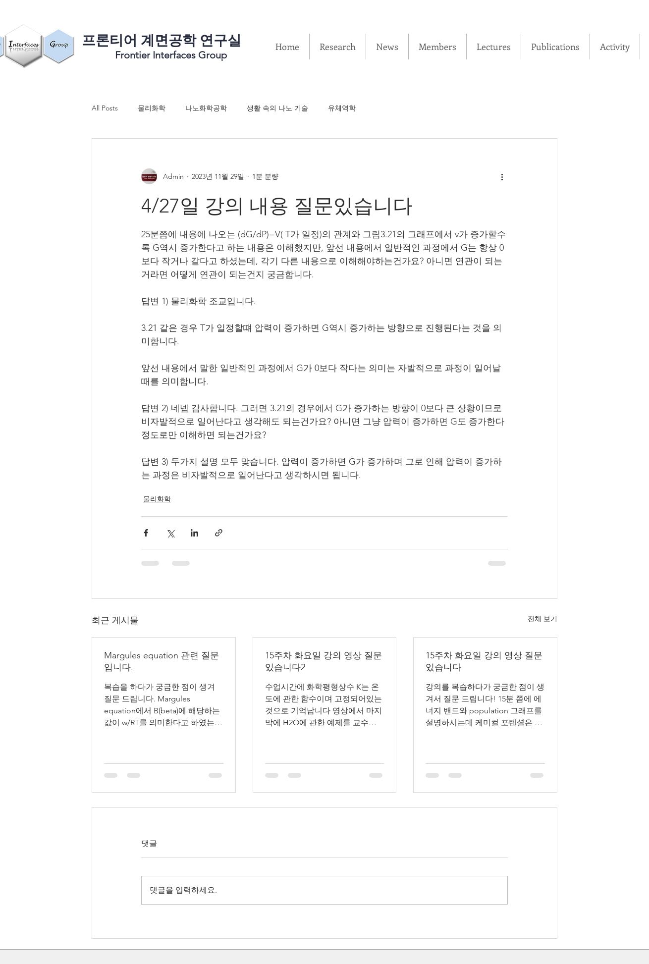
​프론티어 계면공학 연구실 (161, 40)
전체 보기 (542, 618)
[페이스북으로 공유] (146, 532)
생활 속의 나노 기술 (277, 108)
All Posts (105, 108)
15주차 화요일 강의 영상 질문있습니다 (484, 661)
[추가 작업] (502, 176)
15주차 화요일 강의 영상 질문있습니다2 (323, 661)
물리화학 (151, 108)
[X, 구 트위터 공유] (170, 532)
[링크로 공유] (218, 532)
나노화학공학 (206, 108)
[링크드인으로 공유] (194, 532)
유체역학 (342, 108)
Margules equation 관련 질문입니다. (161, 661)
